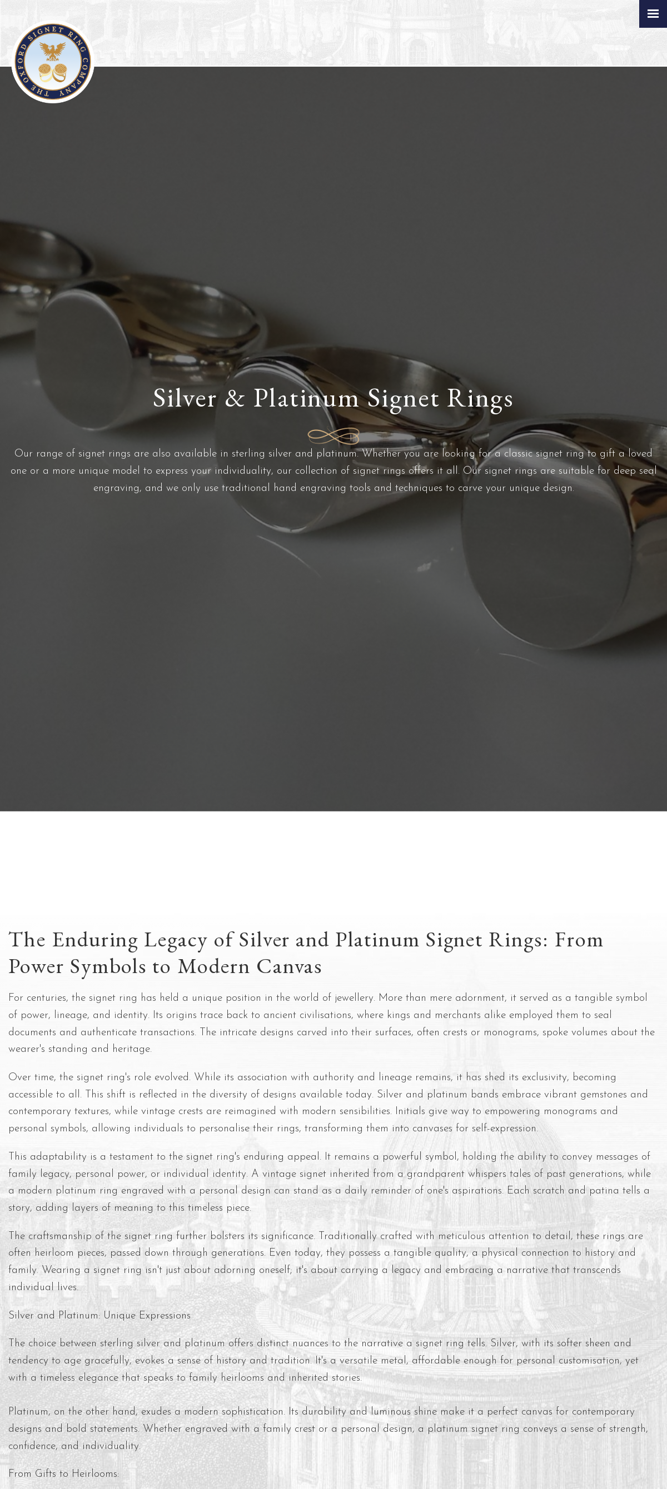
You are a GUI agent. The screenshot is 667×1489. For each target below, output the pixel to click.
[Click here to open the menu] (653, 14)
